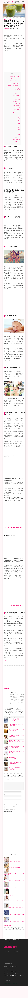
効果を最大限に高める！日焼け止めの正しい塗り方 (9, 724)
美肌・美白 (10, 1)
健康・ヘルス (10, 954)
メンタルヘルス (17, 954)
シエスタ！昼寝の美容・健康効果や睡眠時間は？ (16, 748)
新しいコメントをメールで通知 (9, 818)
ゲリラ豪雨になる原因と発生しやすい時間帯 (16, 732)
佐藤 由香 (7, 28)
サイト (5, 810)
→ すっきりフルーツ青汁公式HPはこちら (14, 617)
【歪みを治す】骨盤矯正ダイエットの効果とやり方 (16, 759)
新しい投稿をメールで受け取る (9, 821)
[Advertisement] (14, 63)
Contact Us (15, 995)
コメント (5, 793)
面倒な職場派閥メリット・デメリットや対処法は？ (16, 770)
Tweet (6, 31)
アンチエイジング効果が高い (16, 90)
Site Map (9, 995)
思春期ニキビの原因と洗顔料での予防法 (16, 764)
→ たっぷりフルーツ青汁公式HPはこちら (14, 539)
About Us (5, 995)
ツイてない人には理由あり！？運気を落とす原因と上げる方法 (16, 753)
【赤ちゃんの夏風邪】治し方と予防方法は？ (16, 781)
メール (5, 806)
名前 (5, 803)
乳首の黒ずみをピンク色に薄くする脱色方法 (16, 737)
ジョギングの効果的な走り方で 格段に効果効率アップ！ (16, 743)
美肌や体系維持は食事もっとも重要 (16, 139)
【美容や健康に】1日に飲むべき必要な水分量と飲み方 (16, 775)
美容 (5, 1)
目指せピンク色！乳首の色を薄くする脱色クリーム (19, 724)
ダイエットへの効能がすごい (16, 95)
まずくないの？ (14, 80)
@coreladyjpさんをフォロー (9, 937)
